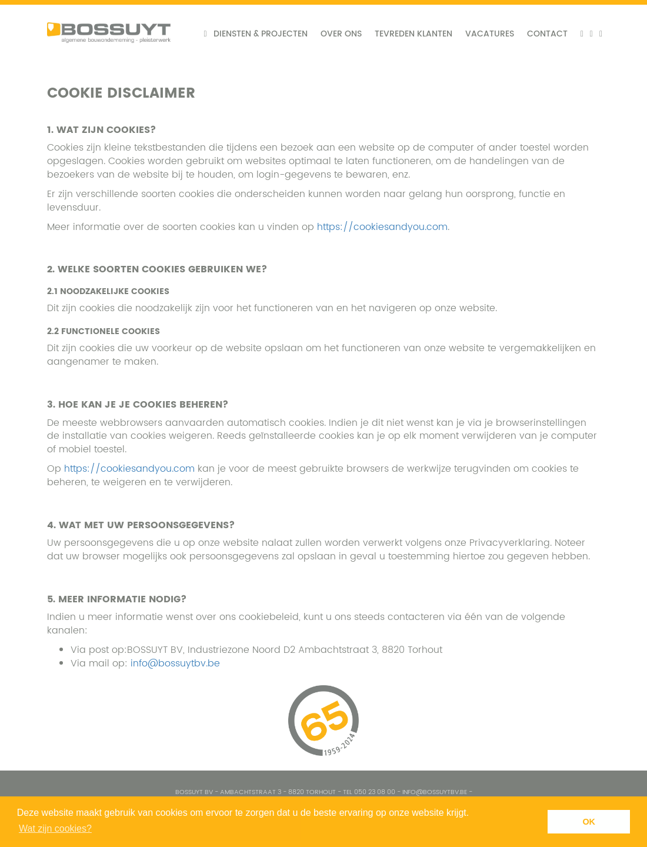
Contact (547, 34)
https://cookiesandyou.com (382, 227)
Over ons (341, 34)
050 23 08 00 (374, 792)
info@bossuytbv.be (175, 663)
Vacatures (489, 34)
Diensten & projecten (261, 34)
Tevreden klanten (413, 34)
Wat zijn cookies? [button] (55, 828)
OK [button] (588, 821)
